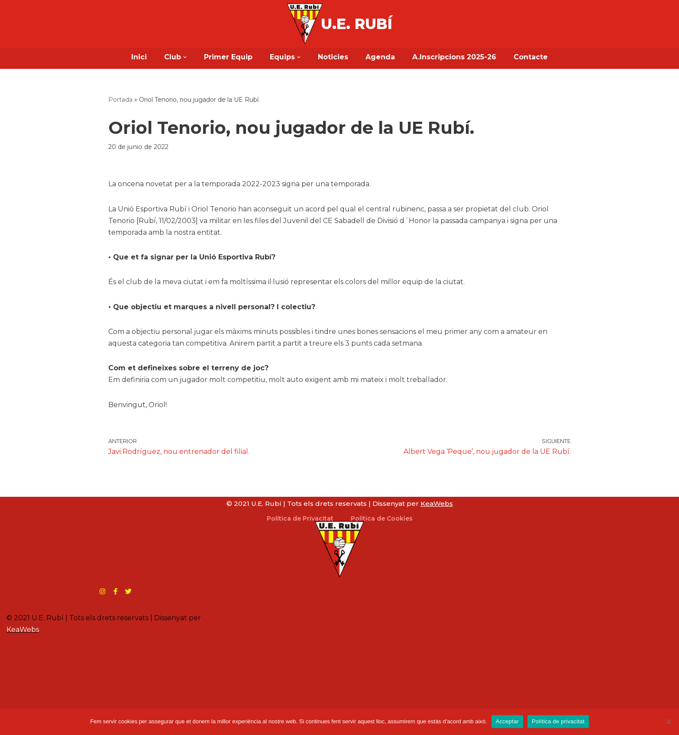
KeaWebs (22, 629)
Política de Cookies (382, 518)
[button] (185, 57)
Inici (139, 57)
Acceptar (507, 721)
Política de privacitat (558, 721)
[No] (668, 721)
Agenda (380, 57)
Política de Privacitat (300, 518)
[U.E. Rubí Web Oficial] (305, 23)
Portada (120, 100)
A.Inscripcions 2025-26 (454, 57)
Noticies (333, 57)
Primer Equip (228, 57)
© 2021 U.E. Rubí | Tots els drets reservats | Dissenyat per (339, 503)
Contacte (531, 57)
